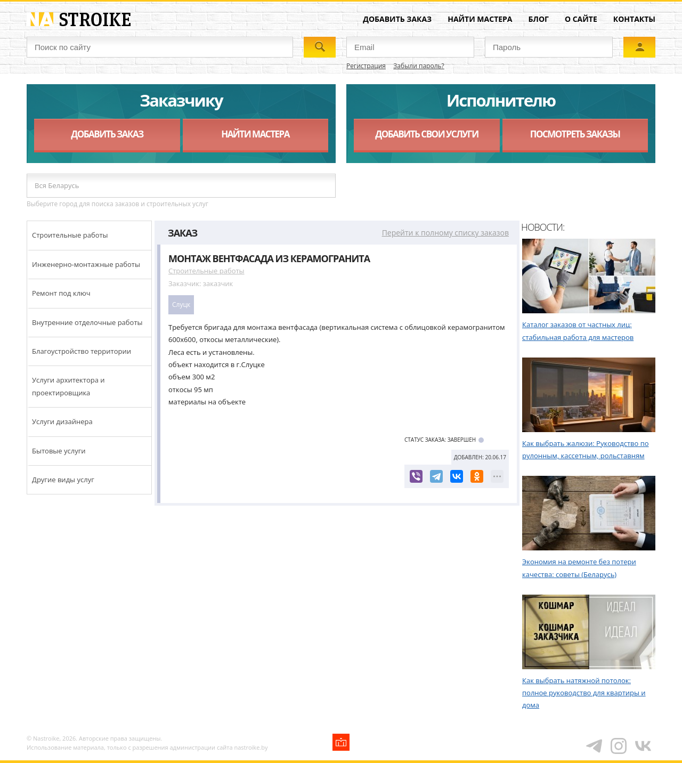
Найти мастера (480, 19)
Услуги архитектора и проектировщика (68, 386)
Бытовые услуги (59, 451)
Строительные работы (70, 235)
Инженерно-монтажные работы (86, 264)
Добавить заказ (397, 19)
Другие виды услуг (63, 479)
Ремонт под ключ (61, 293)
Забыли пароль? (418, 65)
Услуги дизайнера (62, 421)
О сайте (581, 19)
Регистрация (366, 65)
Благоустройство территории (81, 351)
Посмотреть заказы (575, 134)
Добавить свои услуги (426, 134)
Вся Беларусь (57, 185)
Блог (539, 19)
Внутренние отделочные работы (87, 322)
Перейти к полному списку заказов (445, 233)
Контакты (634, 19)
